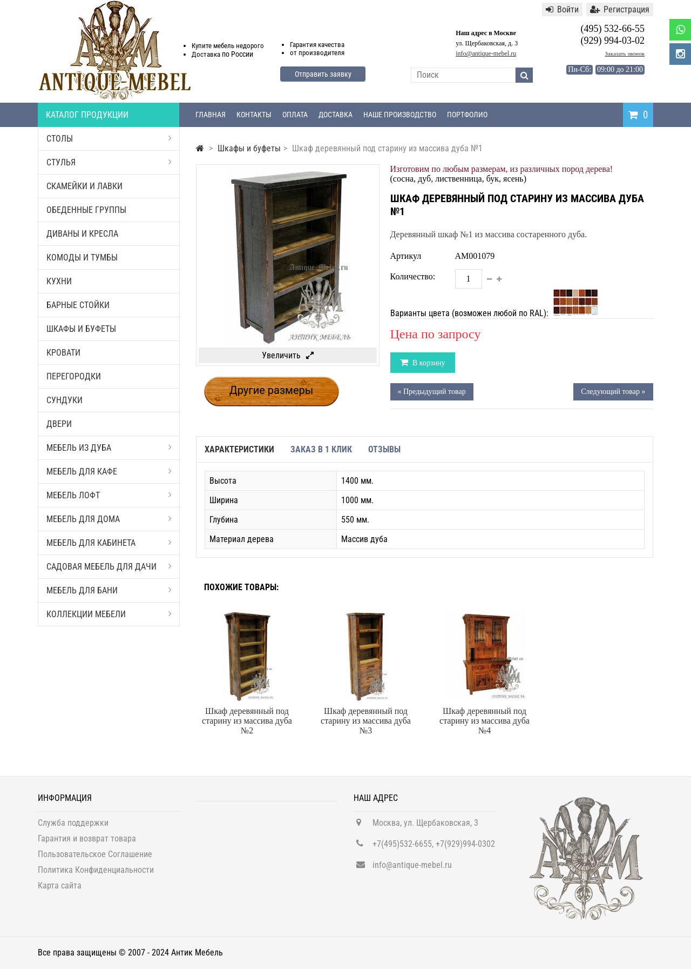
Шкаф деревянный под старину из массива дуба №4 (484, 720)
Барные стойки (78, 305)
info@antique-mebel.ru (486, 53)
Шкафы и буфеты (81, 329)
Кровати (63, 352)
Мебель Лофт (109, 495)
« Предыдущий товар (432, 391)
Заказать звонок (625, 53)
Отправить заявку (323, 74)
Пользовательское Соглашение (95, 859)
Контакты (254, 114)
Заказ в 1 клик (321, 449)
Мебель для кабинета (109, 543)
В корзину (428, 363)
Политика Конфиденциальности (96, 875)
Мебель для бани (109, 590)
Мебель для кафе (109, 471)
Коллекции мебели (109, 614)
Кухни (59, 281)
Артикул (406, 255)
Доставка (336, 114)
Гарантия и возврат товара (87, 843)
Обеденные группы (86, 210)
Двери (59, 424)
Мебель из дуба (109, 448)
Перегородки (73, 376)
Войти (562, 9)
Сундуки (64, 400)
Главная (210, 114)
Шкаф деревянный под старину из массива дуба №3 (366, 720)
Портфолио (467, 114)
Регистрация (619, 9)
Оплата (295, 114)
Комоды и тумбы (82, 257)
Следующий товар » (613, 391)
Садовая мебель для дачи (109, 567)
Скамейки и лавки (84, 186)
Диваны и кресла (82, 234)
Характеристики (239, 449)
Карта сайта (60, 890)
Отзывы (384, 449)
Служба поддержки (73, 828)
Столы (109, 138)
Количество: (413, 276)
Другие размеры (271, 390)
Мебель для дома (109, 519)
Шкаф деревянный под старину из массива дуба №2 (247, 720)
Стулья (109, 162)
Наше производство (399, 114)
